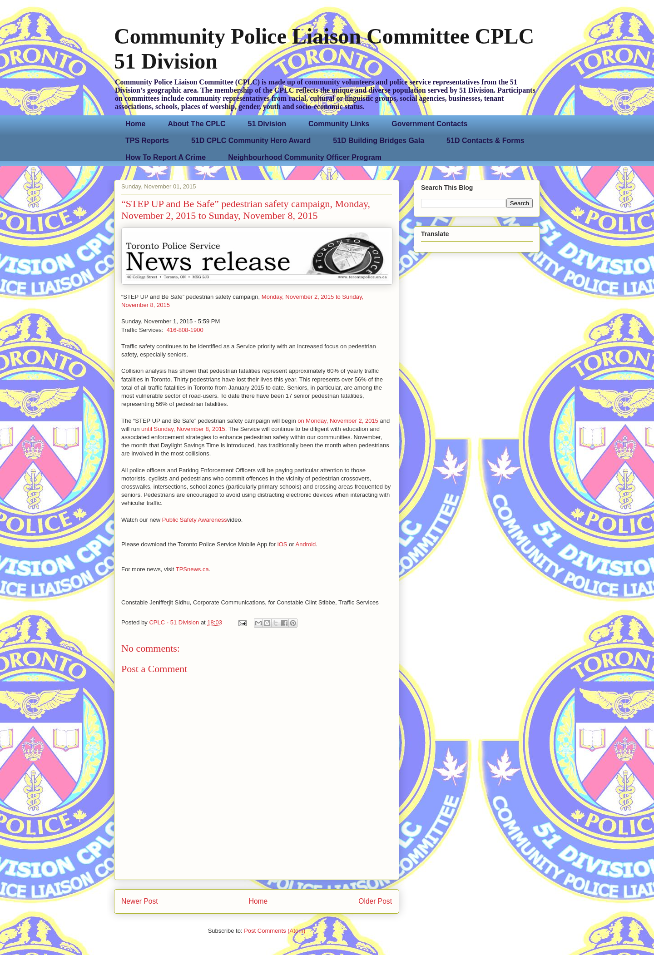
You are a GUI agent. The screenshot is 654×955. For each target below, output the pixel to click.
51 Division (267, 124)
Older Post (375, 901)
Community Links (338, 124)
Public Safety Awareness (194, 519)
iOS (282, 544)
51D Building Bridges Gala (378, 140)
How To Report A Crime (165, 157)
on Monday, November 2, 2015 (337, 420)
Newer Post (139, 901)
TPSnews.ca (192, 569)
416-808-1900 (185, 330)
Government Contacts (429, 124)
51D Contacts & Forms (485, 140)
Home (135, 124)
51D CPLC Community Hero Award (251, 140)
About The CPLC (196, 124)
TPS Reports (147, 140)
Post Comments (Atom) (274, 930)
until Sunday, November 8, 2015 (183, 429)
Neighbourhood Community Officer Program (305, 157)
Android (306, 544)
